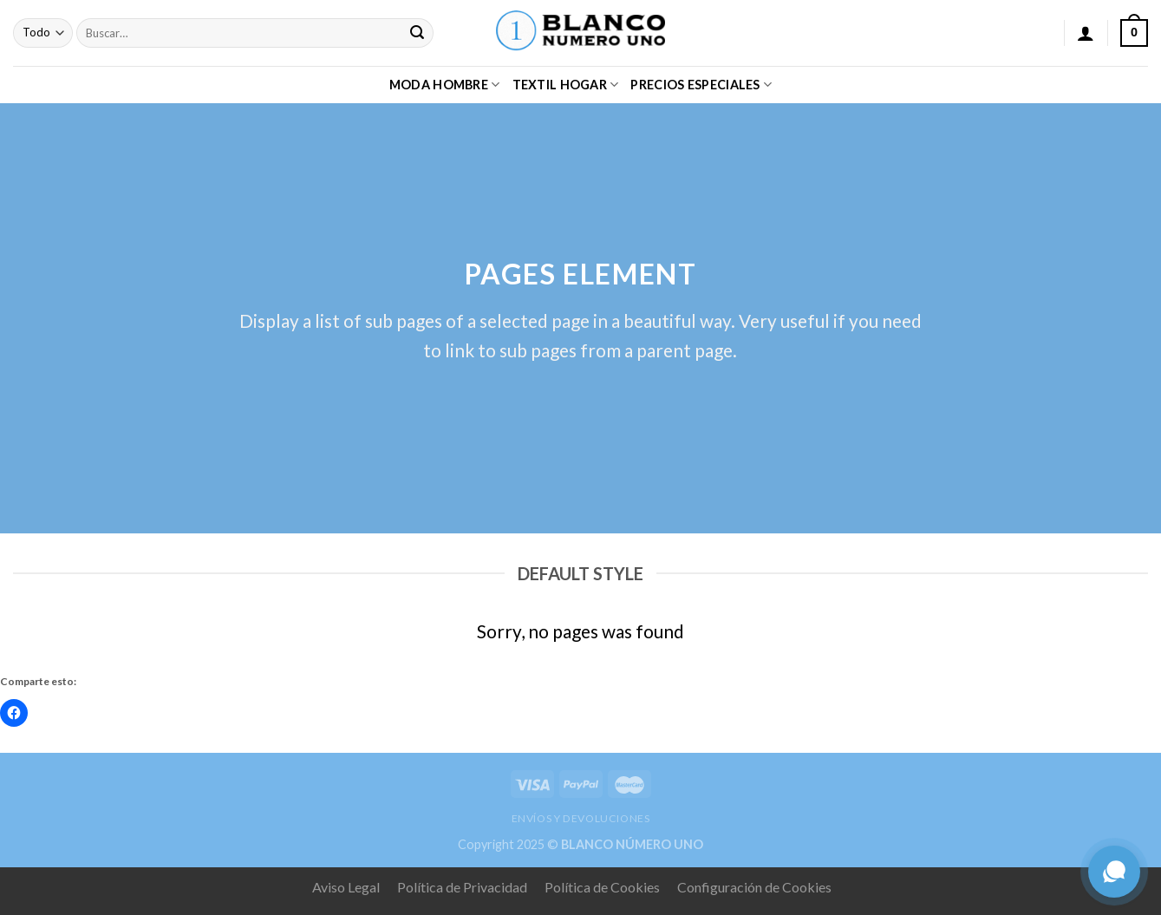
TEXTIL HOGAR (565, 84)
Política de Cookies (602, 887)
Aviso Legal (346, 887)
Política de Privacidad (462, 887)
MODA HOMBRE (444, 84)
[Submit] (418, 33)
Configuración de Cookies (754, 887)
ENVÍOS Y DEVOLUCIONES (581, 818)
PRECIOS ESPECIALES (701, 84)
